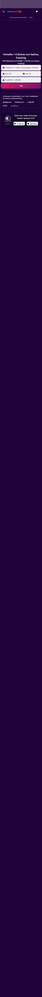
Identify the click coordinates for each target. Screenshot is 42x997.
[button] (3, 11)
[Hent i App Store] (32, 124)
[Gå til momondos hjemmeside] (14, 11)
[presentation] (32, 123)
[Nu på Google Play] (19, 124)
